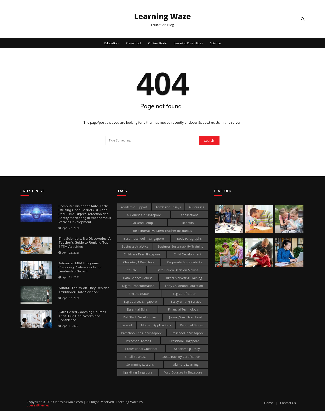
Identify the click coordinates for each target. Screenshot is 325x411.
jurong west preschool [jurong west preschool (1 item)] (185, 317)
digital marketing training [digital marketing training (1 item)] (183, 278)
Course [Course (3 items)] (132, 270)
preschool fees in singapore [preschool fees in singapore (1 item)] (141, 333)
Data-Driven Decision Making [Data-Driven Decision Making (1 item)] (177, 270)
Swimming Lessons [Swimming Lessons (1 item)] (140, 364)
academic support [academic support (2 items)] (134, 207)
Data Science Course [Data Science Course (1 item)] (138, 278)
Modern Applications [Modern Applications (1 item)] (156, 325)
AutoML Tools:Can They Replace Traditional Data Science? (83, 290)
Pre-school (133, 43)
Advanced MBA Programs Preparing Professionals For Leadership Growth (80, 267)
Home (268, 402)
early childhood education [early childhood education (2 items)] (184, 286)
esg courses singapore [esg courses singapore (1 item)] (140, 301)
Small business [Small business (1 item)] (135, 356)
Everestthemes (38, 405)
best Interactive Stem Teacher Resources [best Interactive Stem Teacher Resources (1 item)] (162, 230)
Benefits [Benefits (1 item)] (188, 223)
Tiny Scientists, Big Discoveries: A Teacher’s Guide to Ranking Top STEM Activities (84, 242)
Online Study (157, 43)
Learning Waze (162, 16)
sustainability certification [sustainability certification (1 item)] (181, 356)
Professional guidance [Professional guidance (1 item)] (141, 349)
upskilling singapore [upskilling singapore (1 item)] (137, 372)
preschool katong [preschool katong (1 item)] (138, 341)
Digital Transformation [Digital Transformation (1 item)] (138, 286)
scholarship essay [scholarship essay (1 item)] (187, 349)
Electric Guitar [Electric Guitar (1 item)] (139, 293)
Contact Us (288, 402)
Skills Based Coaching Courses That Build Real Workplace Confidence (82, 316)
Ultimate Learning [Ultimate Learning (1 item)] (186, 364)
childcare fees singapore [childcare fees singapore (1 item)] (142, 254)
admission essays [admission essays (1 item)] (168, 207)
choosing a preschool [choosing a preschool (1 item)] (138, 262)
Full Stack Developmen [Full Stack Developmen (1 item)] (139, 317)
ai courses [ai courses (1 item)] (196, 207)
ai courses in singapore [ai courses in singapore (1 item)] (144, 215)
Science (215, 43)
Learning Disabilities (188, 43)
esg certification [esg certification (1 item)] (184, 293)
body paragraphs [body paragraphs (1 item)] (189, 238)
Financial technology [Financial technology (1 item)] (183, 309)
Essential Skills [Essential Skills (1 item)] (137, 309)
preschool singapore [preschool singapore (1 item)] (184, 341)
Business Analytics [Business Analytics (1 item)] (135, 246)
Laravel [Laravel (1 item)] (126, 325)
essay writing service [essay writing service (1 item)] (186, 301)
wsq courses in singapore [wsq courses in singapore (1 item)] (183, 372)
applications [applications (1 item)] (189, 215)
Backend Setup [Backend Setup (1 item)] (142, 223)
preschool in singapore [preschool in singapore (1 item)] (187, 333)
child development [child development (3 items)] (187, 254)
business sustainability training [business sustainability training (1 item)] (180, 246)
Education (111, 43)
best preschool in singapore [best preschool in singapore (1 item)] (143, 238)
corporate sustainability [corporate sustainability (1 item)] (184, 262)
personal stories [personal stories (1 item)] (192, 325)
